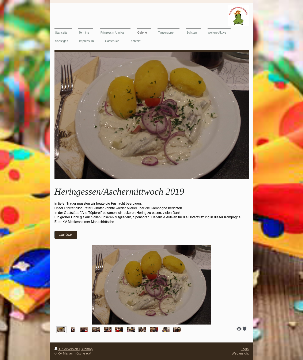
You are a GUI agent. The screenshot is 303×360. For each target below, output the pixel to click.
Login (245, 349)
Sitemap (86, 349)
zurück (66, 234)
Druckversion (66, 349)
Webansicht (240, 353)
